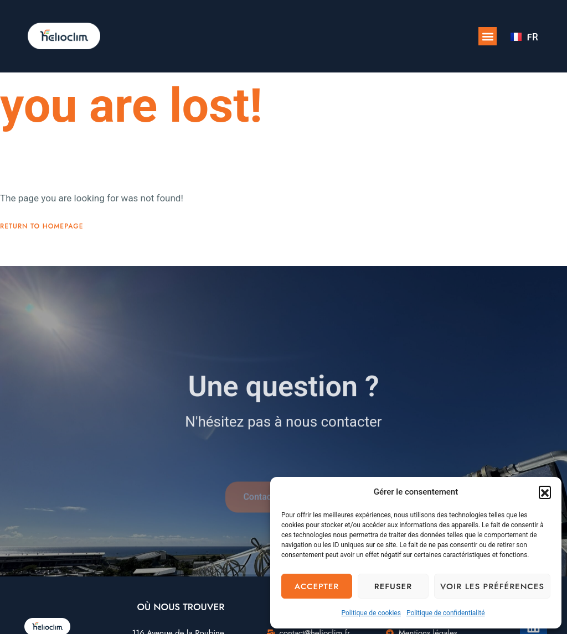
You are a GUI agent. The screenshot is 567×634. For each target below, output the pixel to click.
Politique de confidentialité (445, 613)
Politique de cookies (371, 613)
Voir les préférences (492, 586)
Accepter (317, 586)
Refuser (393, 586)
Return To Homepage (42, 238)
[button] (544, 491)
